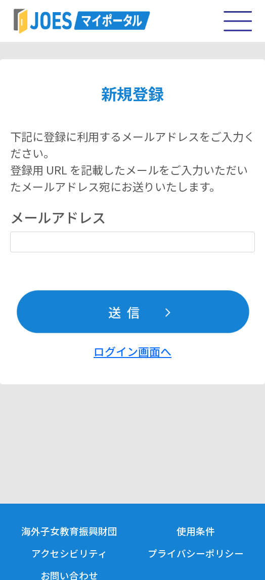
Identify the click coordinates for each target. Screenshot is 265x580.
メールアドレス (58, 217)
